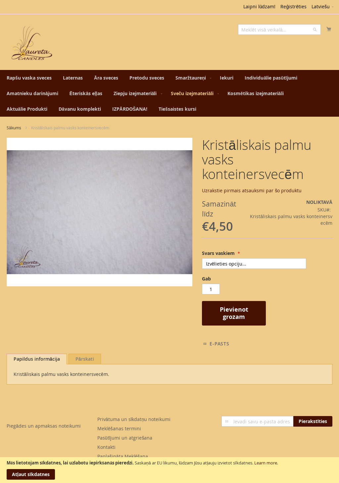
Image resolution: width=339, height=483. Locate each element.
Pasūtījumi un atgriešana (125, 438)
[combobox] (279, 29)
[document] (169, 470)
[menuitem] (29, 78)
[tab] (37, 359)
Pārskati (84, 359)
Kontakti (106, 447)
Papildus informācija (37, 359)
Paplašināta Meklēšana (122, 456)
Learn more (265, 463)
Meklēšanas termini (119, 428)
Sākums (14, 127)
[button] (323, 7)
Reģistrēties (293, 6)
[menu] (169, 93)
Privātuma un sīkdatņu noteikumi (133, 419)
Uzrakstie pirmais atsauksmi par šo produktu (252, 190)
